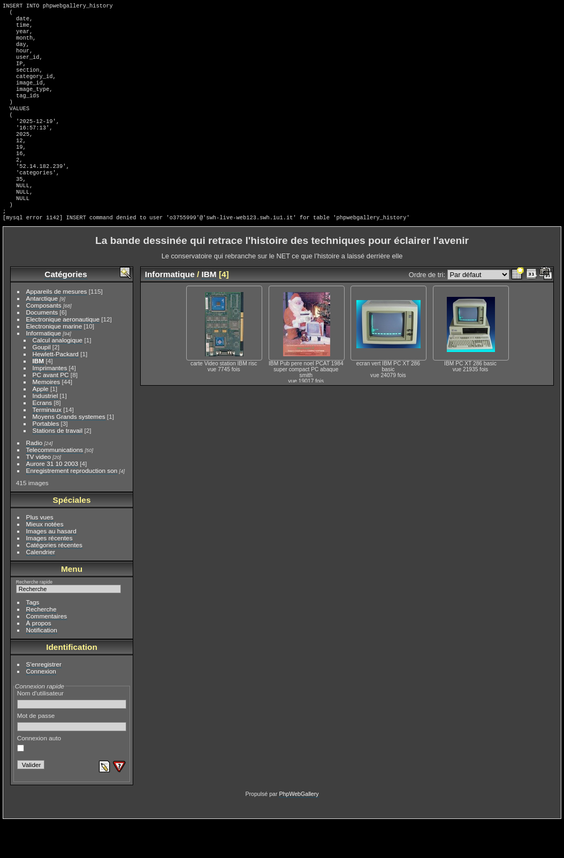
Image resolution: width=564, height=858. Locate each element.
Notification (41, 666)
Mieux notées (45, 560)
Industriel (45, 431)
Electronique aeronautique (63, 355)
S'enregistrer (44, 700)
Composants (44, 341)
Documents (42, 348)
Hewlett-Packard (56, 390)
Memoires (46, 418)
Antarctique (42, 334)
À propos (38, 659)
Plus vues (40, 553)
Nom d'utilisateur (72, 735)
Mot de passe (72, 758)
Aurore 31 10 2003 (52, 499)
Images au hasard (51, 567)
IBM (38, 397)
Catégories (65, 310)
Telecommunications (54, 485)
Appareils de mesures (56, 327)
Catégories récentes (54, 581)
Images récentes (49, 574)
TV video (38, 492)
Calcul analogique (58, 376)
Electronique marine (54, 362)
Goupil (42, 383)
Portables (46, 459)
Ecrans (42, 438)
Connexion (41, 707)
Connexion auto (39, 779)
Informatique (43, 369)
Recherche (41, 645)
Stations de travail (58, 466)
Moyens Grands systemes (69, 452)
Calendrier (40, 588)
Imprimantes (50, 404)
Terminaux (47, 445)
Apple (41, 425)
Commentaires (46, 652)
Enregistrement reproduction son (72, 506)
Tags (33, 638)
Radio (34, 479)
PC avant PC (51, 411)
